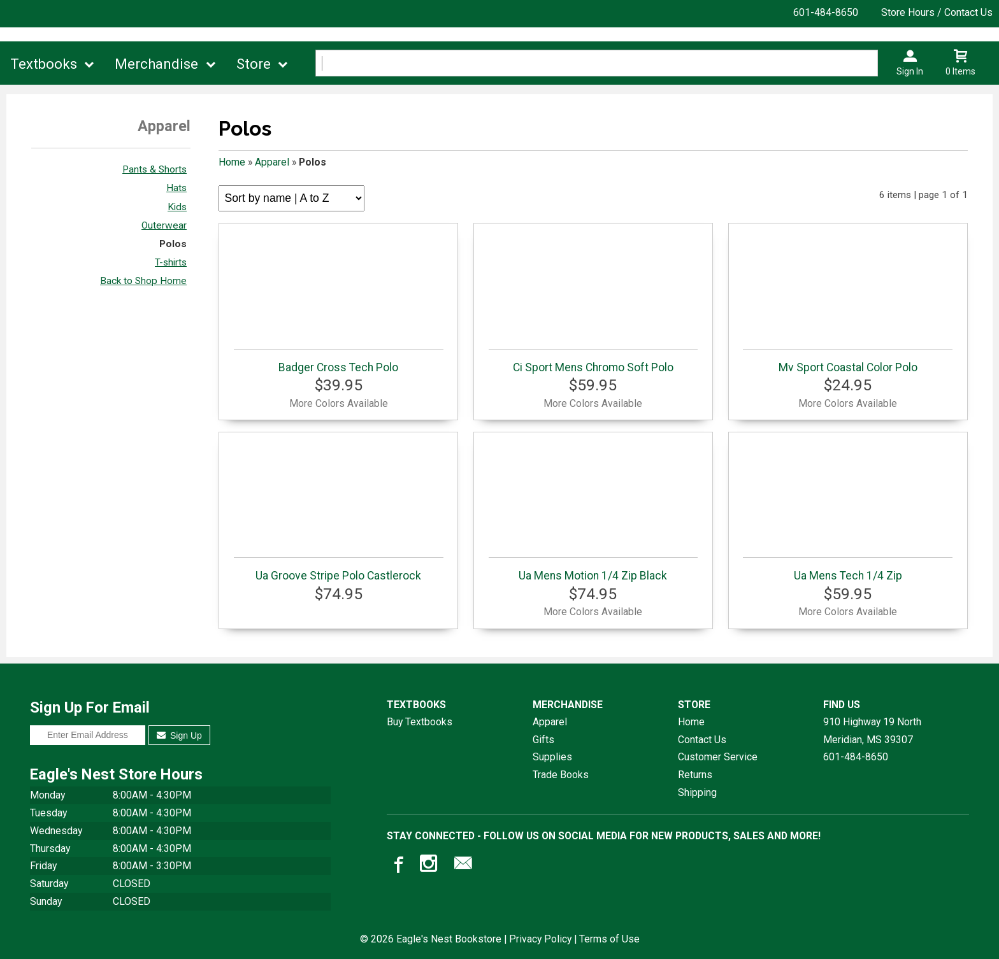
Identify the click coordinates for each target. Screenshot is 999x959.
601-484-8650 (825, 12)
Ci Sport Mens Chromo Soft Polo (593, 361)
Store (253, 64)
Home (232, 162)
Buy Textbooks (419, 722)
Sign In (909, 71)
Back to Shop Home (143, 281)
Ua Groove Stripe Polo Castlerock (338, 569)
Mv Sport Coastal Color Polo (847, 361)
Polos (173, 244)
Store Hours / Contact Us (937, 12)
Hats (176, 188)
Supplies (552, 757)
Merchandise (156, 64)
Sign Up (179, 735)
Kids (177, 207)
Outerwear (164, 225)
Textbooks (43, 64)
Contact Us (702, 740)
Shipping (697, 792)
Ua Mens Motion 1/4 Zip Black (593, 569)
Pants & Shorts (154, 169)
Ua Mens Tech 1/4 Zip (847, 569)
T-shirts (171, 262)
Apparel (272, 162)
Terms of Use (609, 939)
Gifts (543, 740)
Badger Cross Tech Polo (338, 361)
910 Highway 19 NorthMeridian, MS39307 (872, 731)
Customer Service (718, 757)
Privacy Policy (540, 939)
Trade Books (561, 775)
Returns (695, 775)
